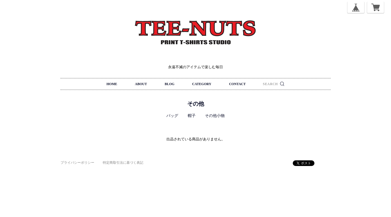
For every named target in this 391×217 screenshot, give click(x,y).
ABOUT (141, 84)
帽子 (192, 115)
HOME (111, 84)
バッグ (172, 115)
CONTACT (237, 84)
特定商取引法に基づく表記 (123, 163)
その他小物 (215, 115)
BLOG (170, 84)
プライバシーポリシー (77, 163)
